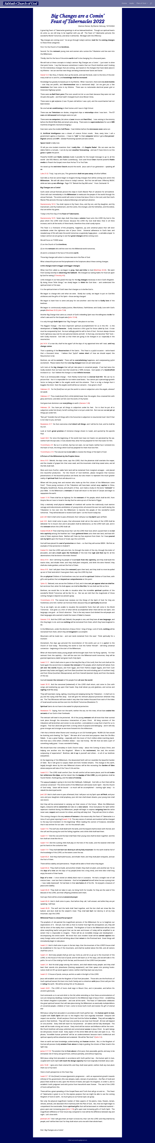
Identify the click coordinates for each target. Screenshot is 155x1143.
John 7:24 (61, 310)
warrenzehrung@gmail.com (79, 1140)
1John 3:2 (43, 583)
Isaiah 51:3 (44, 772)
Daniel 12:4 (44, 75)
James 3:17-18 (45, 1051)
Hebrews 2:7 (45, 396)
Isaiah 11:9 (67, 819)
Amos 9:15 (44, 569)
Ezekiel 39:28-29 (46, 531)
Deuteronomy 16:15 (47, 218)
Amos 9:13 (44, 460)
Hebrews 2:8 (45, 407)
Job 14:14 (43, 343)
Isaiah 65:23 (44, 890)
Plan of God (141, 4)
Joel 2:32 (43, 521)
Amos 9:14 (44, 560)
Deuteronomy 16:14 (47, 204)
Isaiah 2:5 (43, 974)
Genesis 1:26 (84, 403)
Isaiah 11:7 (44, 836)
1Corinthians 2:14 (46, 452)
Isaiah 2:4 (44, 965)
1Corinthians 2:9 (46, 445)
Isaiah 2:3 (44, 955)
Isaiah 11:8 (44, 843)
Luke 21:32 (44, 173)
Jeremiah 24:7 (45, 1119)
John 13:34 (72, 317)
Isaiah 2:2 (44, 945)
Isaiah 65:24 (44, 901)
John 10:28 (44, 1065)
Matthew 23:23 (100, 270)
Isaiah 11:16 (44, 497)
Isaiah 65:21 (44, 857)
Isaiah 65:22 (44, 868)
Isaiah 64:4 (44, 438)
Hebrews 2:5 (45, 389)
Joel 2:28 (43, 517)
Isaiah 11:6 (44, 829)
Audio (131, 4)
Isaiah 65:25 (45, 908)
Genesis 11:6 (45, 619)
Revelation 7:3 (45, 711)
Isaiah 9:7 (44, 1076)
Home (124, 4)
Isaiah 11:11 (44, 662)
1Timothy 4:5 (59, 275)
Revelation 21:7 (46, 424)
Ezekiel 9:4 (44, 550)
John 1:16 (70, 1109)
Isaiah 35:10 (45, 684)
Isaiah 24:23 (45, 988)
